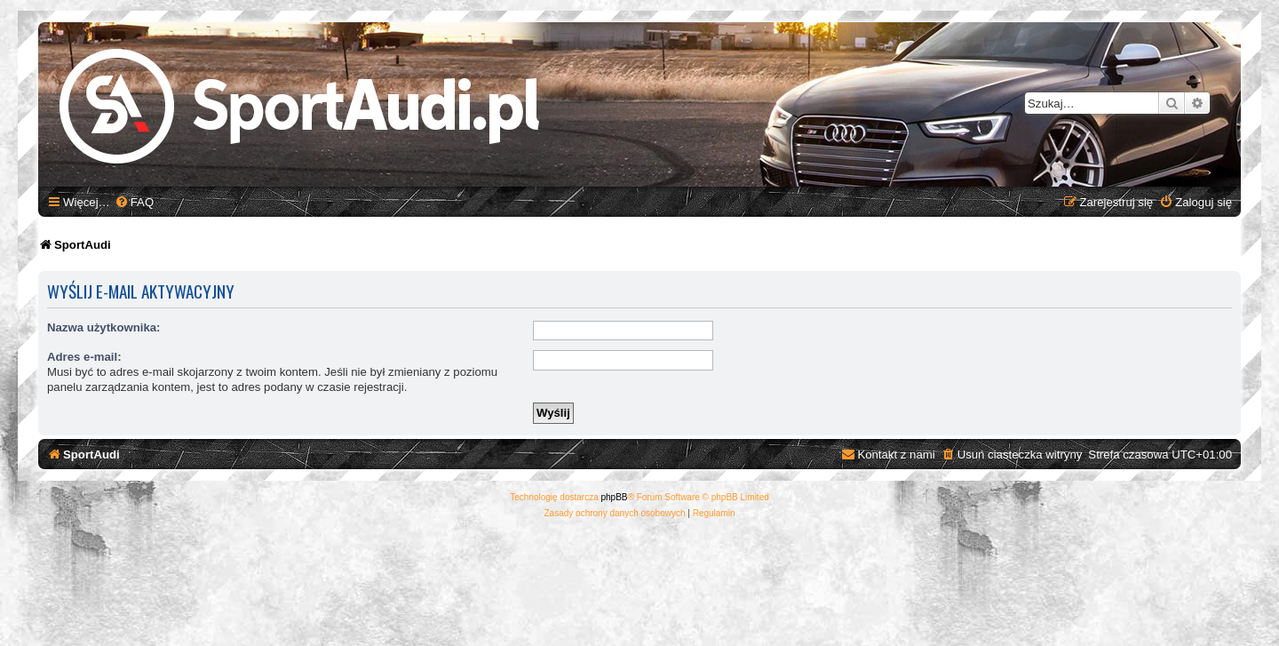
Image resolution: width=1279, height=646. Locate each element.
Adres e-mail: (84, 356)
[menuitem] (134, 202)
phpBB (614, 497)
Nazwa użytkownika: (104, 327)
